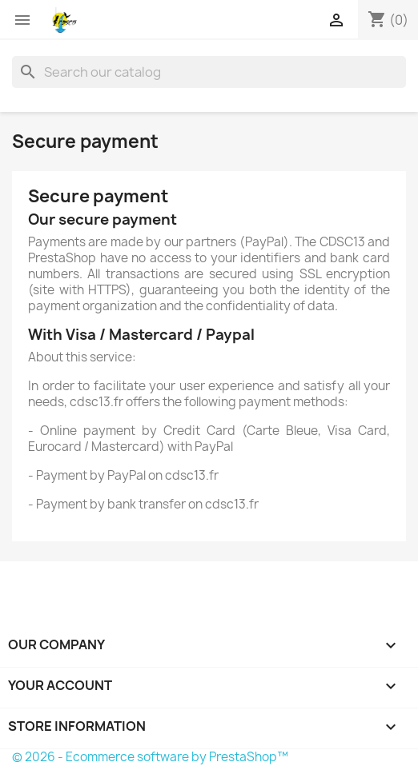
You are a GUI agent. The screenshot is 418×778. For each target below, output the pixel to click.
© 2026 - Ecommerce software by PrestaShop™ (150, 756)
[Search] (209, 72)
